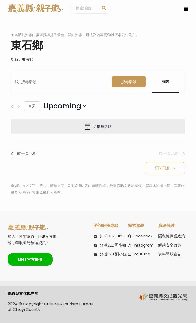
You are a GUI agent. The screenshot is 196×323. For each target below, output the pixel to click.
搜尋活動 (129, 81)
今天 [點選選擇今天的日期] (32, 106)
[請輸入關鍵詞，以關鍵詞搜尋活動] (61, 82)
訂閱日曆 (162, 168)
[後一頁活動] (18, 106)
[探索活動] (104, 8)
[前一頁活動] (12, 106)
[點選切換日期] (65, 106)
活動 (14, 59)
